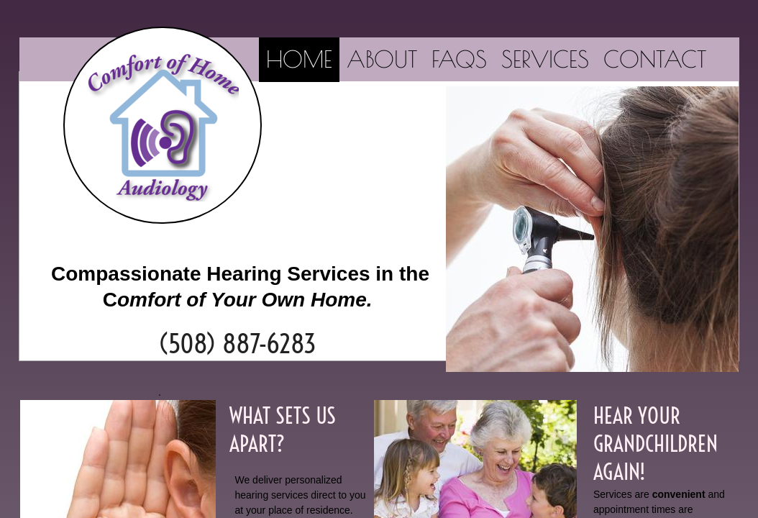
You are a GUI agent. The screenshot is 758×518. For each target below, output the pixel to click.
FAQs (459, 59)
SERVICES (545, 59)
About (382, 59)
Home (299, 59)
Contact (654, 59)
